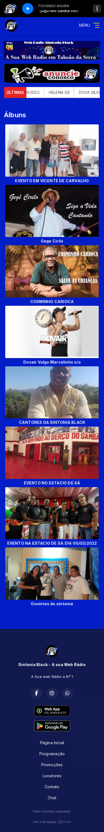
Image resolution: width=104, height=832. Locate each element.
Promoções (52, 764)
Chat (52, 797)
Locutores (52, 775)
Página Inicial (52, 742)
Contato (52, 786)
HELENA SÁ (62, 92)
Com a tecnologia (52, 822)
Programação (52, 753)
